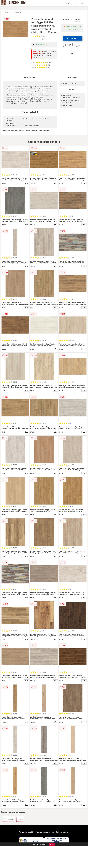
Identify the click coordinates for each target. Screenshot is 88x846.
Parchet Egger (16, 12)
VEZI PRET (72, 38)
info (26, 183)
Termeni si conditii (26, 832)
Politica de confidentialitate (45, 832)
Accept (52, 844)
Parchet (68, 3)
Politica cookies (62, 832)
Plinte (82, 3)
